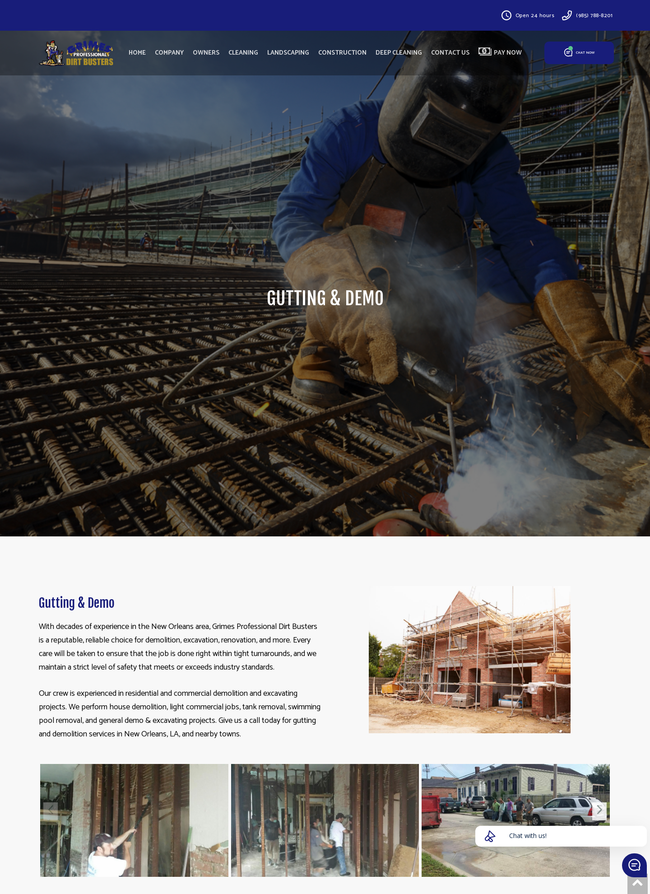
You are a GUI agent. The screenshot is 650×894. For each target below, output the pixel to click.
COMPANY (169, 53)
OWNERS (206, 53)
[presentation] (50, 811)
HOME (137, 53)
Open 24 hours (535, 15)
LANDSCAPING (288, 53)
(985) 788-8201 (594, 15)
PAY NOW (500, 52)
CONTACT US (450, 53)
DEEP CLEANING (399, 53)
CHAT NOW (579, 53)
